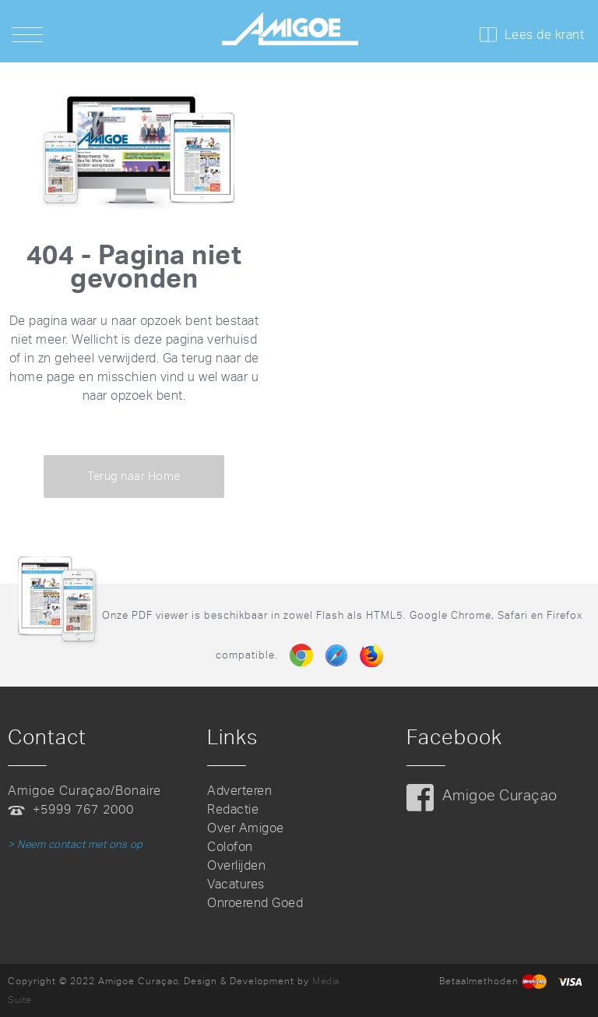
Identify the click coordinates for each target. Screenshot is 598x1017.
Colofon (230, 846)
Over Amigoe (245, 828)
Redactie (233, 809)
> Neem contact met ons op (75, 844)
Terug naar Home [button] (134, 476)
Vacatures (236, 884)
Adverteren (239, 790)
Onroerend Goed (255, 902)
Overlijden (236, 865)
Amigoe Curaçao (500, 795)
